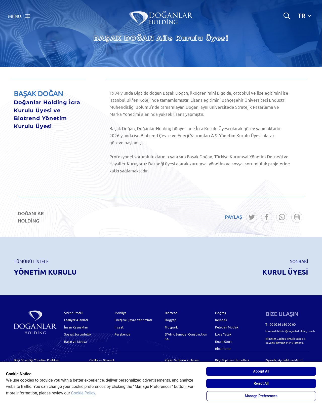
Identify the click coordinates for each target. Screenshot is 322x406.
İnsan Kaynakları (76, 327)
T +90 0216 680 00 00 (280, 324)
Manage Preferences (261, 396)
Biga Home (223, 348)
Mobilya (120, 313)
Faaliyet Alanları (76, 320)
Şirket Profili (73, 313)
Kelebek (221, 320)
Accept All (261, 371)
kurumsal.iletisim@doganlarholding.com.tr (290, 331)
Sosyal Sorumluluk (77, 334)
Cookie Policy (83, 393)
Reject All (261, 383)
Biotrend (171, 313)
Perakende (122, 334)
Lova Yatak (223, 334)
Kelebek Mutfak (226, 327)
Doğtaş (220, 313)
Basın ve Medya (75, 341)
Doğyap (170, 320)
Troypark (171, 327)
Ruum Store (223, 341)
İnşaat (119, 327)
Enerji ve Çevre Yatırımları (133, 320)
